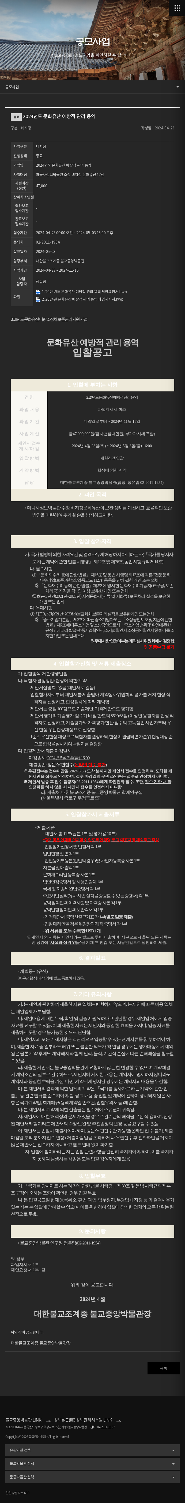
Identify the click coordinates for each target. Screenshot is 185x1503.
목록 (163, 1368)
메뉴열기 (177, 8)
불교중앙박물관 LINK (23, 1420)
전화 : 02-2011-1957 (102, 1427)
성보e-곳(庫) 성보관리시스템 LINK (83, 1420)
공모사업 (12, 87)
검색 (161, 8)
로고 (19, 8)
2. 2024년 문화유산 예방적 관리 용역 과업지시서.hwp (82, 299)
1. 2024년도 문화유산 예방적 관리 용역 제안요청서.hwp (84, 292)
